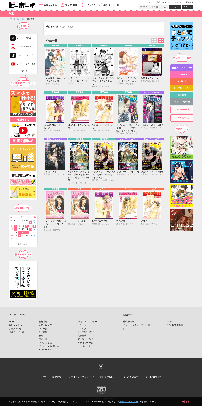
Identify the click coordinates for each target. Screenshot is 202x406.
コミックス (181, 74)
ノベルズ (182, 81)
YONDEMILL (174, 325)
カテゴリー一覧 (182, 110)
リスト (154, 40)
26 (19, 235)
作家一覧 (187, 7)
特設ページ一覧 (111, 5)
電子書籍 (182, 95)
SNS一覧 (177, 2)
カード (161, 40)
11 (16, 229)
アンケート (44, 349)
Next (35, 217)
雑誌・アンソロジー (182, 68)
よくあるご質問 (130, 377)
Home (11, 19)
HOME (149, 2)
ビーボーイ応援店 (47, 346)
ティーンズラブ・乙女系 (135, 325)
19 (19, 232)
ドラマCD (90, 5)
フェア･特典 (71, 5)
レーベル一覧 (182, 118)
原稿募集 (189, 2)
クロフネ (127, 329)
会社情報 (56, 377)
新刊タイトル (50, 5)
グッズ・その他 (182, 102)
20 (23, 232)
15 (30, 229)
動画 (41, 335)
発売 (163, 2)
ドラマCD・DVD (181, 88)
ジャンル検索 (45, 343)
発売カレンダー (24, 244)
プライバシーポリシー (128, 401)
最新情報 (43, 321)
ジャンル (175, 7)
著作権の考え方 (107, 377)
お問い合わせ (153, 377)
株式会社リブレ (131, 321)
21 (27, 232)
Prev (11, 217)
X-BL (170, 321)
